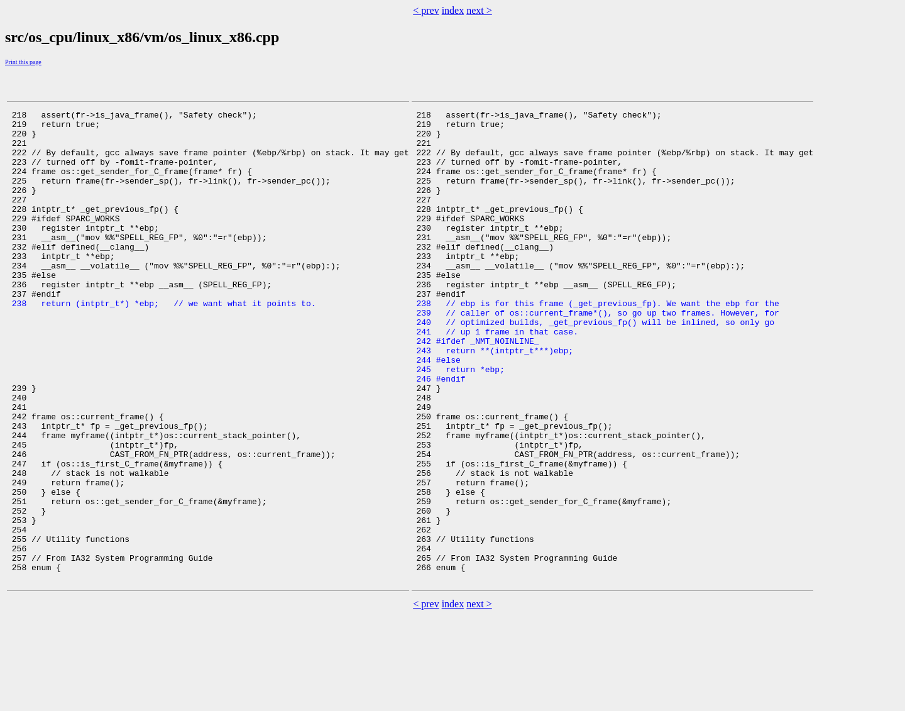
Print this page (23, 61)
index (453, 10)
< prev (426, 10)
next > (479, 10)
